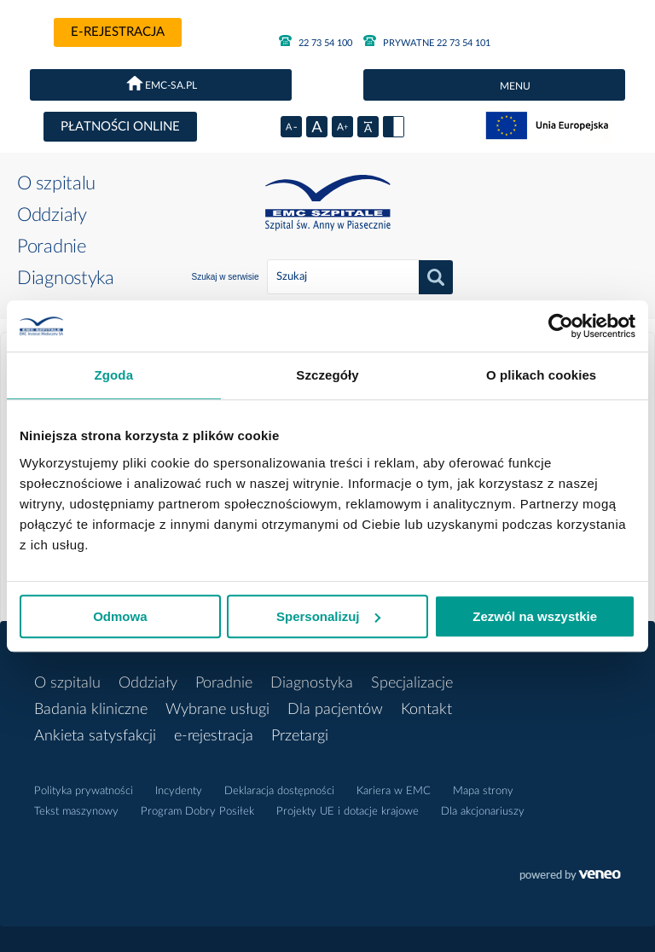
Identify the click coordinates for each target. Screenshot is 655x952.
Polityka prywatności (83, 791)
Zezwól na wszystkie (534, 616)
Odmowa (120, 616)
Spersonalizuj (328, 616)
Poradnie (51, 246)
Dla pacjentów (335, 709)
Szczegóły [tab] (327, 375)
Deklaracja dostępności (279, 791)
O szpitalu (56, 183)
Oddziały (52, 215)
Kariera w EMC (393, 791)
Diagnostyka (65, 278)
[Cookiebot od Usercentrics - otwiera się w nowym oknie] (560, 326)
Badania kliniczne (91, 709)
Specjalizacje (412, 683)
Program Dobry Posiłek (197, 811)
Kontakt (426, 709)
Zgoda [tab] (114, 375)
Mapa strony (483, 791)
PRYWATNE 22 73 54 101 (426, 40)
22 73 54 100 (315, 40)
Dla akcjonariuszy (483, 811)
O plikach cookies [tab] (541, 375)
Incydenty (178, 791)
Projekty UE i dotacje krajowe (347, 811)
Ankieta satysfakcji (95, 736)
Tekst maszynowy (76, 811)
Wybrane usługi (217, 709)
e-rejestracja (118, 32)
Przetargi (299, 736)
